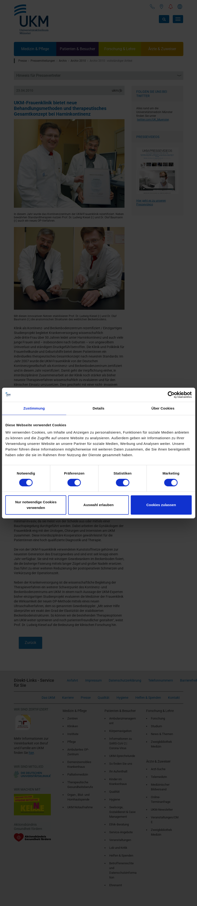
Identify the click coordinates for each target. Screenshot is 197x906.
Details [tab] (99, 408)
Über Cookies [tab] (162, 408)
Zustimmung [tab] (34, 408)
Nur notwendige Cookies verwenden (35, 505)
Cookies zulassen (161, 505)
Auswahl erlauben (98, 505)
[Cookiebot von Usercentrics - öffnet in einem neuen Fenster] (171, 394)
